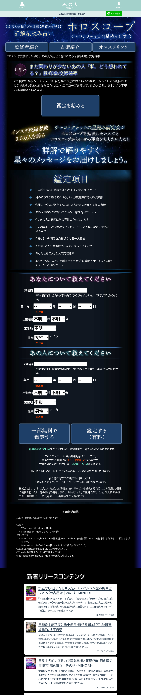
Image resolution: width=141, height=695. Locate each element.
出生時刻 (27, 319)
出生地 (28, 328)
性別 (31, 337)
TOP (10, 56)
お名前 (28, 290)
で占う (54, 336)
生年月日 (26, 306)
